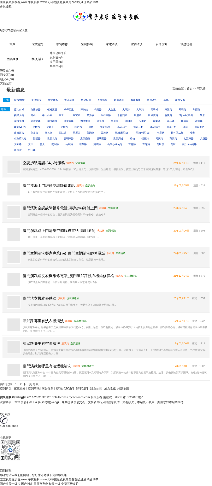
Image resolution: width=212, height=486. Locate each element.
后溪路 (168, 115)
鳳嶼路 (182, 109)
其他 (166, 100)
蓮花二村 (122, 126)
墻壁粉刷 (186, 44)
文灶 (30, 144)
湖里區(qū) (57, 61)
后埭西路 (153, 115)
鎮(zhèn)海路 (189, 144)
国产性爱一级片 (10, 483)
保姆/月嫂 (19, 100)
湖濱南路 (52, 121)
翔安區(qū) (7, 79)
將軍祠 (185, 121)
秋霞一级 (54, 483)
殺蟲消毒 (119, 100)
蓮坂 (91, 126)
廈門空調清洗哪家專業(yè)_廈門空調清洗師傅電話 (64, 253)
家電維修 (62, 44)
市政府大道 (20, 138)
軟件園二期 (177, 132)
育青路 (132, 144)
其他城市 (6, 83)
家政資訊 (37, 59)
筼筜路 (48, 132)
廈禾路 (55, 144)
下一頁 (27, 384)
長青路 (98, 109)
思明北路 (52, 138)
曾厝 (173, 144)
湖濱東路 (36, 121)
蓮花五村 (155, 126)
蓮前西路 (19, 132)
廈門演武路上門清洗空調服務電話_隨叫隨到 (59, 231)
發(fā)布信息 (8, 30)
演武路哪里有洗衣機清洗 (43, 321)
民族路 (104, 132)
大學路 (140, 109)
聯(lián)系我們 (65, 388)
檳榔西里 (69, 109)
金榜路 (36, 126)
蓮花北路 (105, 126)
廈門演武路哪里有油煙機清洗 (47, 366)
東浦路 (168, 109)
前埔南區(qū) (143, 132)
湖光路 (100, 121)
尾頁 (36, 384)
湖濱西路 (69, 121)
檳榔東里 (52, 109)
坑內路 (78, 126)
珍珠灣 (18, 150)
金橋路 (64, 126)
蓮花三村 (138, 126)
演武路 (97, 144)
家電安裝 (180, 100)
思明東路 (69, 138)
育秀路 (146, 144)
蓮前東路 (199, 126)
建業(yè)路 (20, 126)
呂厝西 (76, 132)
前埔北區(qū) (122, 132)
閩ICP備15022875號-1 (129, 397)
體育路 (145, 138)
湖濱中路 (85, 121)
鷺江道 (62, 132)
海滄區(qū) (7, 70)
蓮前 (185, 126)
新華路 (83, 144)
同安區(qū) (7, 74)
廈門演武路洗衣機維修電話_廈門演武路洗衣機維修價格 (68, 276)
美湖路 (90, 132)
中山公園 (47, 115)
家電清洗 (112, 44)
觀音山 (62, 115)
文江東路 (189, 138)
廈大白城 (19, 109)
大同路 (126, 109)
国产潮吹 (27, 483)
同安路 (159, 138)
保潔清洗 (37, 44)
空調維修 (12, 59)
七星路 (160, 132)
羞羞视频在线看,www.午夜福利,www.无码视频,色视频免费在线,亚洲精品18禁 (49, 2)
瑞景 (192, 132)
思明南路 (85, 138)
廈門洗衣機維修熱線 (39, 298)
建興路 (199, 121)
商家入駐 (22, 30)
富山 (33, 115)
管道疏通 (161, 44)
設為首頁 (96, 388)
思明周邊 (118, 138)
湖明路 (128, 121)
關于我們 (82, 388)
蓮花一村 (171, 126)
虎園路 (156, 121)
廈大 (42, 144)
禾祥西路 (122, 115)
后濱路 (137, 115)
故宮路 (76, 115)
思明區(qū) (57, 57)
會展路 (114, 121)
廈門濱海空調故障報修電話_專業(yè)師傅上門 (60, 208)
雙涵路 (37, 138)
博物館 (84, 109)
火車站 (142, 121)
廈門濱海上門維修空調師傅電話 (49, 185)
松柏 (132, 138)
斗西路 (196, 109)
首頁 (12, 44)
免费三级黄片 (70, 483)
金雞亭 (50, 126)
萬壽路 (173, 138)
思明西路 (102, 138)
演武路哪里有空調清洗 (41, 343)
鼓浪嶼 (90, 115)
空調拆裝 (87, 44)
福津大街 (19, 115)
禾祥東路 (106, 115)
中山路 (32, 150)
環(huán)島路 (186, 115)
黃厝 (202, 115)
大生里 (112, 109)
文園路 (18, 144)
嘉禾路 (171, 121)
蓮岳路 (34, 132)
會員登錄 (6, 6)
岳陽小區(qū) (114, 144)
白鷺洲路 (36, 109)
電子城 (154, 109)
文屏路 (204, 138)
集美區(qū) (57, 66)
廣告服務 (47, 388)
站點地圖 (123, 388)
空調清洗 (136, 44)
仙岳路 (69, 144)
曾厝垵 (160, 144)
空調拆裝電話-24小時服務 (44, 163)
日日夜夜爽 (41, 483)
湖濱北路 (19, 121)
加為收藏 (110, 388)
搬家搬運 (136, 100)
